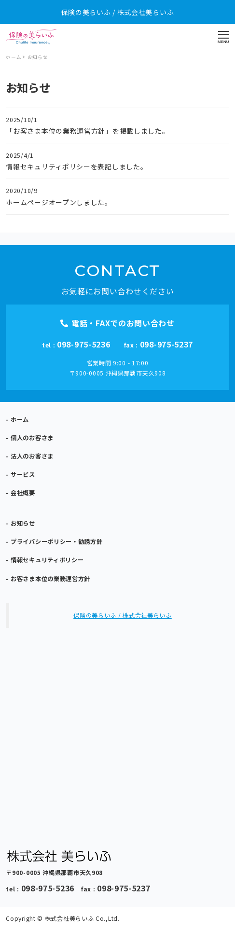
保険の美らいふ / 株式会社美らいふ (122, 615)
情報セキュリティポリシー (47, 559)
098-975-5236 (83, 344)
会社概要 (23, 492)
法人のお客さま (32, 456)
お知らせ (23, 523)
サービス (23, 474)
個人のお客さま (32, 437)
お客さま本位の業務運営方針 (50, 578)
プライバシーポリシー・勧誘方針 (57, 541)
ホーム (20, 419)
